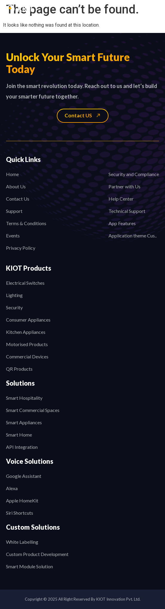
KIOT (25, 9)
